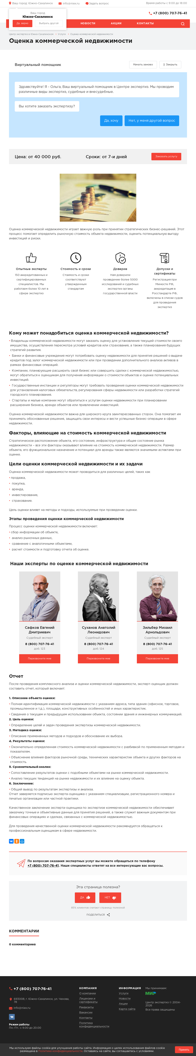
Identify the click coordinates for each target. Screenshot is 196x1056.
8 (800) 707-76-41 (39, 644)
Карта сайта (127, 1009)
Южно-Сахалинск (32, 3)
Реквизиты (86, 1007)
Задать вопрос (99, 3)
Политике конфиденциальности (60, 1051)
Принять (184, 1049)
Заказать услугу (166, 157)
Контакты (145, 23)
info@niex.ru (71, 3)
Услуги (123, 993)
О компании (87, 993)
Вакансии (85, 1012)
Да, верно (22, 23)
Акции (116, 23)
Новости (88, 23)
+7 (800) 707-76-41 (170, 13)
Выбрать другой (49, 23)
